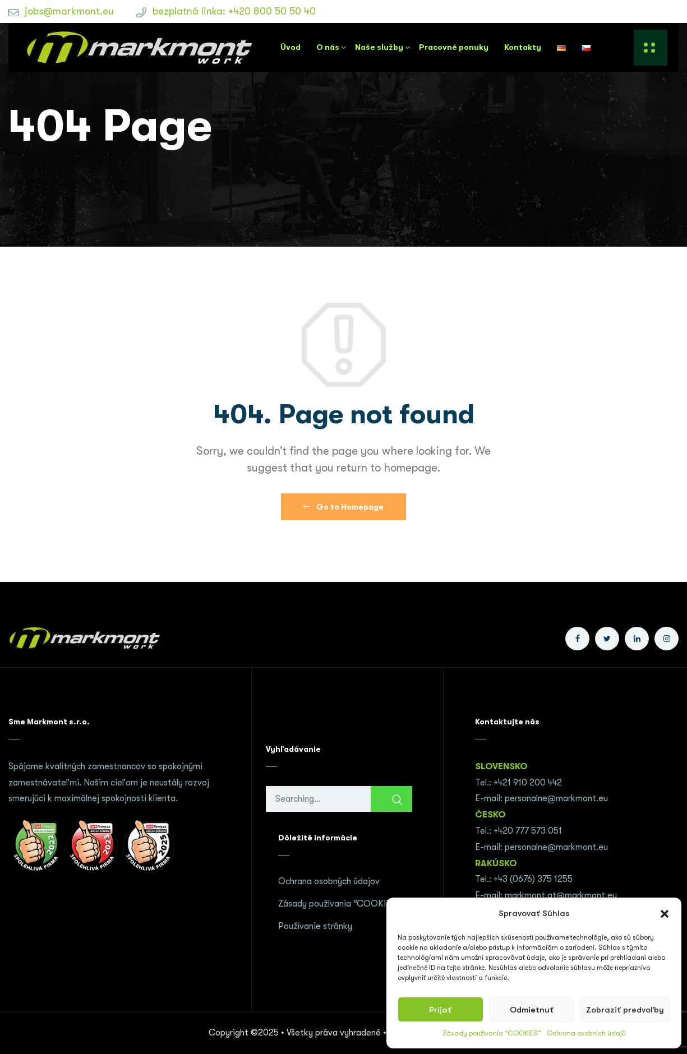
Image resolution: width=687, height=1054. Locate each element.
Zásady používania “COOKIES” (491, 1033)
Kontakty (522, 47)
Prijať (440, 1010)
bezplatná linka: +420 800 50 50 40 (234, 11)
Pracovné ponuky (453, 47)
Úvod (290, 47)
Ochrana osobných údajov (329, 881)
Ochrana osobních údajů (586, 1033)
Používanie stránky (315, 926)
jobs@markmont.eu (69, 11)
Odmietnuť (532, 1010)
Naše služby (379, 47)
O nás (327, 47)
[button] (664, 913)
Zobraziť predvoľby (625, 1010)
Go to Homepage (343, 506)
